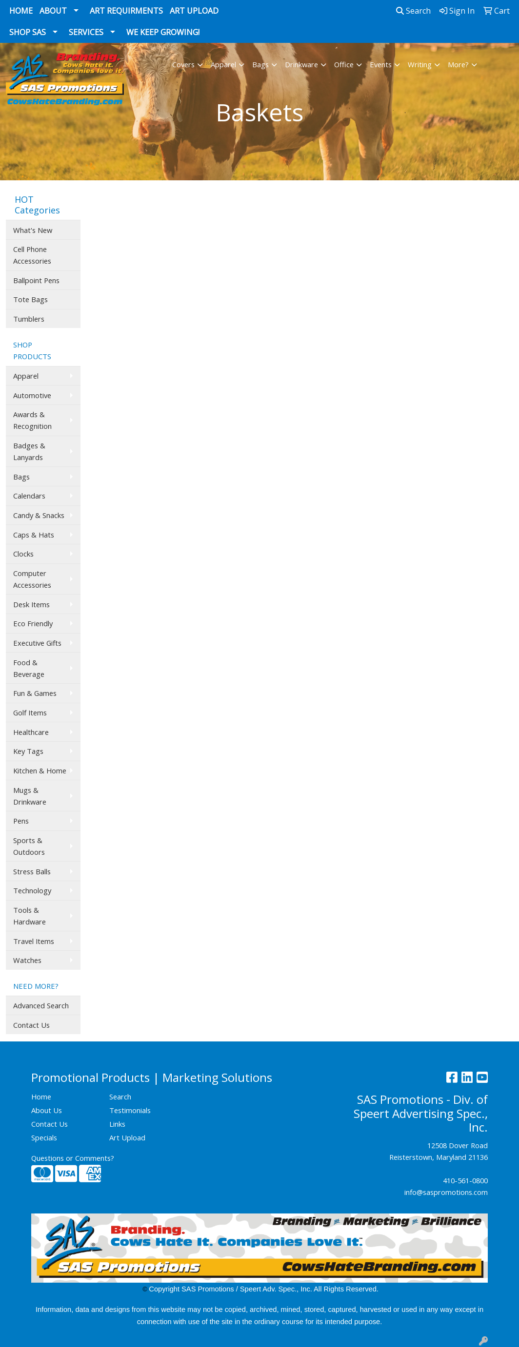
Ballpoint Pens (36, 280)
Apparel (223, 64)
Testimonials (130, 1110)
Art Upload (194, 10)
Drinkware (301, 64)
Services (86, 32)
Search (413, 10)
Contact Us (31, 1025)
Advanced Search (41, 1005)
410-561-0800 (465, 1180)
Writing (420, 64)
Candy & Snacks (38, 515)
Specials (44, 1137)
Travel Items (33, 941)
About (53, 10)
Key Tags (28, 751)
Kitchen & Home (39, 770)
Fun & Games (35, 693)
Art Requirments (126, 10)
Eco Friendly (33, 623)
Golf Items (30, 712)
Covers (183, 64)
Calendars (29, 495)
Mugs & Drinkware (29, 796)
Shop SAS (27, 32)
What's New (32, 230)
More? (458, 64)
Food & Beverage (28, 668)
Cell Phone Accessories (32, 255)
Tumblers (28, 319)
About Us (46, 1110)
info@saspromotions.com (446, 1192)
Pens (21, 821)
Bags (260, 64)
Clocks (23, 553)
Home (21, 10)
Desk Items (31, 604)
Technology (32, 890)
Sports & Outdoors (29, 846)
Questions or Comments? (72, 1158)
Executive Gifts (37, 643)
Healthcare (31, 732)
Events (381, 64)
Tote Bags (30, 299)
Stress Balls (32, 871)
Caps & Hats (33, 534)
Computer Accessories (32, 579)
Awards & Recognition (32, 420)
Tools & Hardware (29, 915)
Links (117, 1124)
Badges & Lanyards (29, 451)
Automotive (32, 395)
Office (344, 64)
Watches (27, 960)
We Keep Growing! (163, 32)
